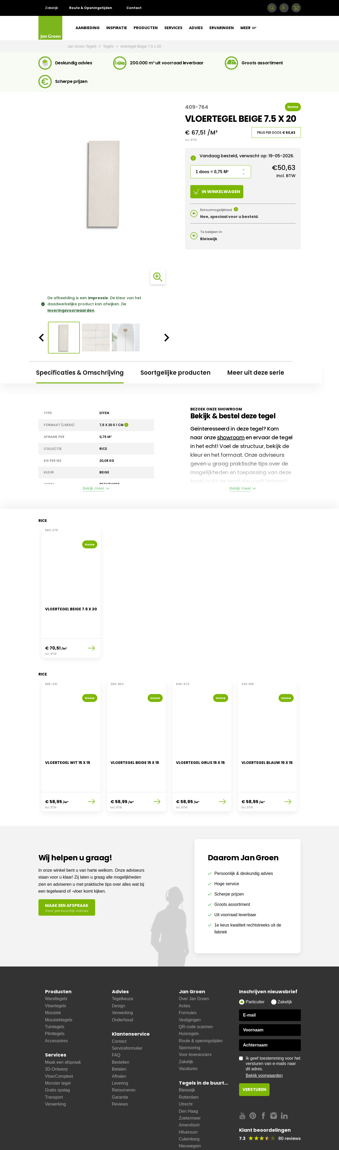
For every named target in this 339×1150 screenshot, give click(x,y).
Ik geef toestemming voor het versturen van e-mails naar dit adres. (273, 1044)
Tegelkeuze (122, 975)
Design (118, 982)
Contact (134, 8)
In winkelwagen (217, 192)
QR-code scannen (196, 1003)
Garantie (120, 1073)
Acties (185, 982)
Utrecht (186, 1080)
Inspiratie (116, 27)
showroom (231, 437)
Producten (146, 27)
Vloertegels (55, 982)
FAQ (116, 1032)
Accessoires (56, 1017)
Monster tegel (58, 1059)
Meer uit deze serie (255, 373)
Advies (196, 27)
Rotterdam (189, 1073)
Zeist (183, 1143)
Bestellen (120, 1038)
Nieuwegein (190, 1122)
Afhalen (119, 1052)
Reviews (120, 1080)
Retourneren (123, 1066)
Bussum (186, 1136)
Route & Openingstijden (90, 8)
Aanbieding (88, 27)
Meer (248, 27)
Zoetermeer (190, 1094)
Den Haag (188, 1087)
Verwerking (55, 1080)
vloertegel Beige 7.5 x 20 (140, 46)
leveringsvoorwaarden (70, 310)
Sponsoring (189, 1024)
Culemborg (189, 1115)
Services (173, 27)
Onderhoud (122, 996)
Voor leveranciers (195, 1031)
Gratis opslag (57, 1066)
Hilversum (188, 1108)
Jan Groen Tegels (83, 46)
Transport (54, 1073)
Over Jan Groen (194, 975)
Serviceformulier (127, 1024)
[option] (104, 183)
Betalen (119, 1045)
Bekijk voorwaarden (264, 1052)
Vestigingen (190, 996)
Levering (120, 1059)
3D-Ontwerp (56, 1045)
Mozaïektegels (58, 996)
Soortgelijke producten (175, 373)
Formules (188, 989)
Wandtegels (56, 975)
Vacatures (188, 1045)
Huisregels (189, 1010)
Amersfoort (189, 1101)
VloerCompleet (59, 1052)
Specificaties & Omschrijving (80, 373)
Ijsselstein (188, 1129)
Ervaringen (221, 27)
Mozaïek (53, 989)
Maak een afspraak (63, 1038)
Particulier (255, 978)
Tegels (109, 46)
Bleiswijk (187, 1066)
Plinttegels (55, 1010)
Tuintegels (54, 1003)
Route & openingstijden (201, 1017)
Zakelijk (51, 7)
